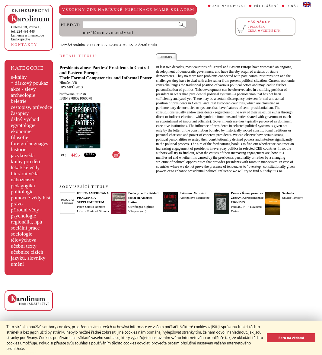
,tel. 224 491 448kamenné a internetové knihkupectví (27, 33)
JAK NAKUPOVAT (229, 6)
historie (19, 149)
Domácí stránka (72, 45)
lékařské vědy (25, 167)
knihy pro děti (25, 161)
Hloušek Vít (68, 83)
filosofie (19, 137)
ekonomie (21, 131)
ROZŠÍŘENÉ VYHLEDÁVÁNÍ (108, 33)
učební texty (24, 246)
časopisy (20, 113)
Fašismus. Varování (193, 193)
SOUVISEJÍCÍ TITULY (84, 187)
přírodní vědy (25, 210)
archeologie (23, 95)
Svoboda (288, 193)
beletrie (19, 101)
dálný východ (25, 119)
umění (17, 264)
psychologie (23, 216)
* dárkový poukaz (29, 83)
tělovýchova (24, 240)
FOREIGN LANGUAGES (111, 45)
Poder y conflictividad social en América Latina (143, 198)
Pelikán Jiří (238, 206)
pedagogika (23, 186)
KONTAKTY (24, 45)
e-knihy (19, 77)
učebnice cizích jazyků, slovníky (28, 255)
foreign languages (29, 143)
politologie (22, 192)
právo (17, 204)
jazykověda (23, 155)
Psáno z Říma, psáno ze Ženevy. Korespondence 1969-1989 (247, 198)
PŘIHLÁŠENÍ (266, 6)
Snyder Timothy (292, 197)
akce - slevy (23, 89)
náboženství (23, 179)
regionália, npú (26, 222)
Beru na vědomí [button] (291, 337)
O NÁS (293, 6)
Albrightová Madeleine (194, 197)
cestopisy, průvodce (31, 107)
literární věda (25, 173)
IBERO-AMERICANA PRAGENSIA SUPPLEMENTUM (93, 198)
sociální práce (25, 228)
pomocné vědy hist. (31, 198)
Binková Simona (98, 211)
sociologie (21, 234)
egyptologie (23, 125)
